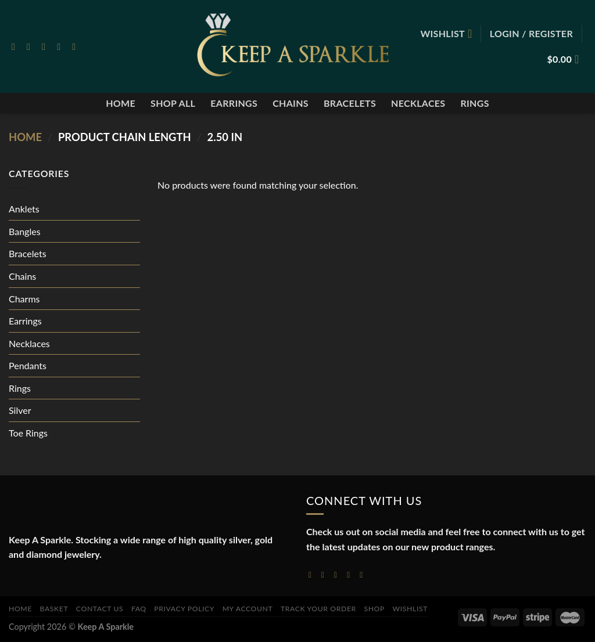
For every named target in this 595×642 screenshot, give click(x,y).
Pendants (27, 365)
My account (248, 608)
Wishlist (410, 608)
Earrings (233, 103)
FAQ (138, 608)
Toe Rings (28, 432)
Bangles (25, 231)
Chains (291, 103)
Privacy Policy (184, 608)
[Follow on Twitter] (46, 46)
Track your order (318, 608)
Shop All (172, 103)
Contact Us (99, 608)
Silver (20, 410)
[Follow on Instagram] (31, 46)
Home (120, 103)
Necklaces (418, 103)
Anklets (24, 208)
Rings (474, 103)
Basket (54, 608)
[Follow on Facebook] (16, 46)
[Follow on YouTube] (364, 574)
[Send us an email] (61, 46)
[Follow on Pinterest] (76, 46)
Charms (24, 298)
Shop (374, 608)
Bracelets (350, 103)
